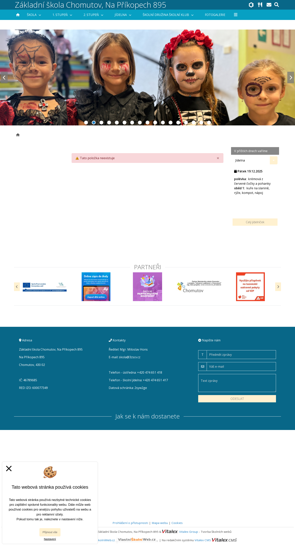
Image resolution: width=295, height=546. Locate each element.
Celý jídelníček (255, 222)
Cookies (177, 523)
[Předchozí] (17, 286)
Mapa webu (160, 523)
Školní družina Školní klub (168, 15)
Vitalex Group (188, 532)
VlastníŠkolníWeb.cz (122, 540)
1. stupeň (62, 15)
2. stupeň (93, 15)
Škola (34, 15)
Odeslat (237, 399)
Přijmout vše (49, 532)
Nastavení (50, 539)
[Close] (218, 158)
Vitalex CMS (203, 540)
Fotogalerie (215, 15)
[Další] (278, 286)
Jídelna (123, 15)
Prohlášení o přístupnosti (130, 523)
